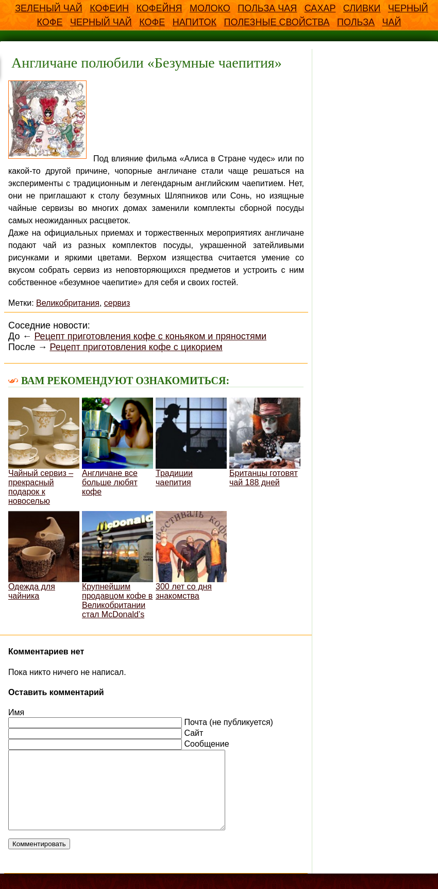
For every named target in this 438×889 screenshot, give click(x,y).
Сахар (320, 8)
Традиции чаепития (191, 442)
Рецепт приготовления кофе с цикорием (135, 347)
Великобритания (67, 303)
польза (356, 22)
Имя (16, 712)
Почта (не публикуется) (228, 722)
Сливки (362, 8)
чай (391, 22)
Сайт (193, 733)
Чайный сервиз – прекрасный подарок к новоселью (43, 451)
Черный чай (101, 22)
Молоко (210, 8)
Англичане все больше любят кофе (117, 447)
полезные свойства (276, 22)
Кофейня (159, 8)
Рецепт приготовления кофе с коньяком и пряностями (150, 336)
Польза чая (267, 8)
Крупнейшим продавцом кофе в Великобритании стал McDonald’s (117, 565)
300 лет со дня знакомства (191, 555)
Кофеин (109, 8)
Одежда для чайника (43, 555)
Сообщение (206, 743)
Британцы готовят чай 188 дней (264, 442)
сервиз (117, 303)
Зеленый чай (48, 8)
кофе (152, 22)
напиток (194, 22)
